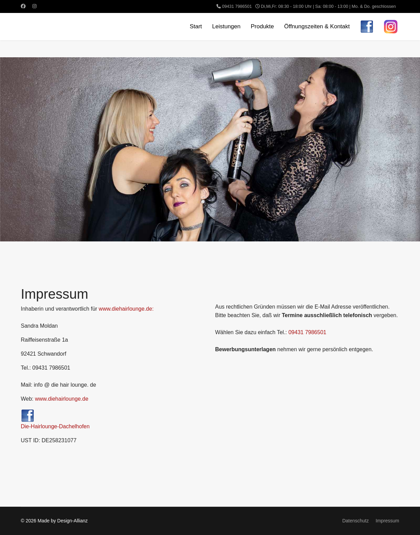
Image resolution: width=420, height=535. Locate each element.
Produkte (262, 26)
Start (196, 26)
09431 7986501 (237, 6)
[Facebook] (23, 6)
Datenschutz (355, 520)
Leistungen (226, 26)
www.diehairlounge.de (62, 399)
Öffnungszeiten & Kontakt (317, 26)
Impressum (387, 520)
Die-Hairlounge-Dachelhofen (55, 419)
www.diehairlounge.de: (126, 309)
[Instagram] (34, 6)
